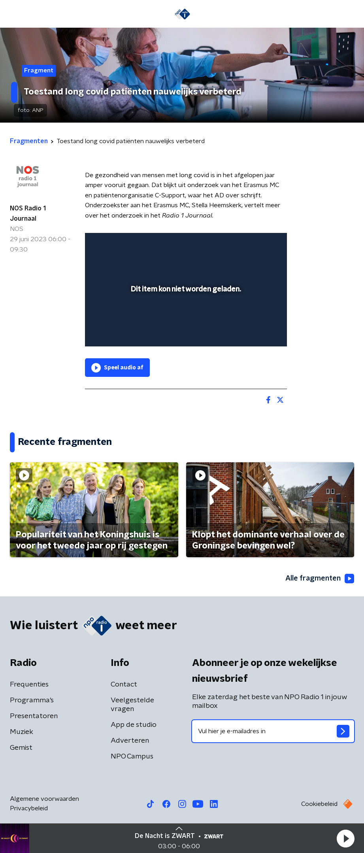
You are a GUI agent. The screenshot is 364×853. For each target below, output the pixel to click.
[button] (345, 838)
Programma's (32, 700)
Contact (124, 684)
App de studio (134, 724)
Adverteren (130, 740)
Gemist (21, 747)
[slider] (185, 332)
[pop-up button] (244, 244)
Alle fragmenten (319, 578)
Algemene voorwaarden (44, 799)
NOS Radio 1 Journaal (28, 213)
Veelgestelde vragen (132, 705)
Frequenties (29, 684)
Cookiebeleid (319, 804)
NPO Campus (132, 756)
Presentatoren (34, 716)
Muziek (21, 732)
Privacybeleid (29, 808)
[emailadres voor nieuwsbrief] (273, 731)
